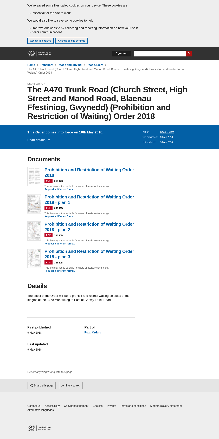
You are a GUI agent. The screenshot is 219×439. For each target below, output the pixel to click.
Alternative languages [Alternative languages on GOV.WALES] (40, 410)
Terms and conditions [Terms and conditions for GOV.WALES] (133, 405)
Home (31, 64)
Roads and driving (70, 64)
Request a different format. (59, 189)
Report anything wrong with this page (49, 372)
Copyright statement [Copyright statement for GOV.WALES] (76, 405)
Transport (46, 64)
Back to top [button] (73, 385)
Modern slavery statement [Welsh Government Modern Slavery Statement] (166, 405)
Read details (37, 140)
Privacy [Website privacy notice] (111, 405)
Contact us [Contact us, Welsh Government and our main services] (33, 405)
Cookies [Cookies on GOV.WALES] (98, 405)
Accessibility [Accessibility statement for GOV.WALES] (52, 405)
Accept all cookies (40, 40)
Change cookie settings (71, 40)
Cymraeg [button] (121, 53)
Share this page (43, 385)
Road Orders (95, 64)
